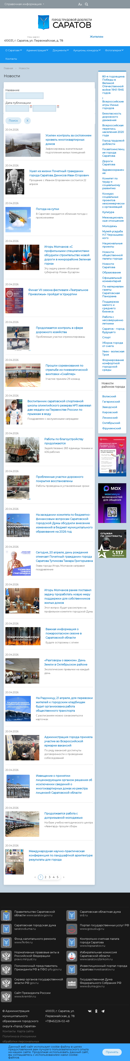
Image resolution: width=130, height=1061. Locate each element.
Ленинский (109, 417)
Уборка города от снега (112, 344)
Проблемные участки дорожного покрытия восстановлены (59, 479)
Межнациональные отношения (113, 219)
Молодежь (109, 226)
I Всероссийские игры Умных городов (113, 103)
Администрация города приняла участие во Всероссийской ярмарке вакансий (68, 741)
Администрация (36, 50)
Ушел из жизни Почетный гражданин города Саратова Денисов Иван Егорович (59, 173)
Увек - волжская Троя (113, 353)
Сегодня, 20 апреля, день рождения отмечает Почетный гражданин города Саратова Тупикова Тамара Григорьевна (64, 557)
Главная (8, 68)
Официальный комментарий (112, 279)
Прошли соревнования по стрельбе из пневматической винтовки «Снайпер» (67, 370)
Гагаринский (111, 401)
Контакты (11, 58)
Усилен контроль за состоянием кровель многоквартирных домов (68, 140)
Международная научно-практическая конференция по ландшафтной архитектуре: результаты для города (61, 855)
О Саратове (12, 50)
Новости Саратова (108, 265)
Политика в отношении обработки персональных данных (21, 1041)
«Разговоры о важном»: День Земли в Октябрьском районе (65, 662)
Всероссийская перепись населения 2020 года (113, 130)
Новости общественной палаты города (112, 255)
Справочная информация (23, 4)
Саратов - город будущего (113, 330)
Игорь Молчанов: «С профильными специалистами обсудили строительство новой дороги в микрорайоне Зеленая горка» (67, 255)
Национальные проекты (112, 245)
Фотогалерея (113, 50)
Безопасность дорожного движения (111, 117)
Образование (111, 272)
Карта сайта (25, 1031)
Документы (60, 50)
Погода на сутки (47, 209)
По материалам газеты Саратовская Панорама (112, 291)
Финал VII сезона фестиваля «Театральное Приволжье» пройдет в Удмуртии (58, 292)
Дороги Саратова (108, 163)
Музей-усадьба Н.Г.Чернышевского (112, 235)
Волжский (109, 396)
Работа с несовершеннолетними (112, 320)
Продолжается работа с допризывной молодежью (63, 815)
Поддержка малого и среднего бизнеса (110, 306)
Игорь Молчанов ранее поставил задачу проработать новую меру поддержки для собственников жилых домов (67, 596)
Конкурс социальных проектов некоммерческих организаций (113, 200)
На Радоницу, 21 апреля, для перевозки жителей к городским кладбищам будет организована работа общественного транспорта (64, 704)
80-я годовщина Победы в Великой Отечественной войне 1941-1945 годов (113, 85)
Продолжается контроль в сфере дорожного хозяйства (59, 330)
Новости (24, 68)
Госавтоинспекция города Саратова (113, 152)
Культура (108, 212)
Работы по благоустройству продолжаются (63, 441)
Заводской (109, 407)
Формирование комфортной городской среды (113, 365)
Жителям (96, 36)
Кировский (109, 412)
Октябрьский (111, 423)
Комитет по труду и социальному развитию (111, 183)
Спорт (106, 337)
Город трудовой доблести (113, 142)
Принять (112, 1052)
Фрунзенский (111, 428)
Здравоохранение (113, 171)
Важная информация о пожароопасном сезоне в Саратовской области (64, 633)
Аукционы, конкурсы (85, 50)
